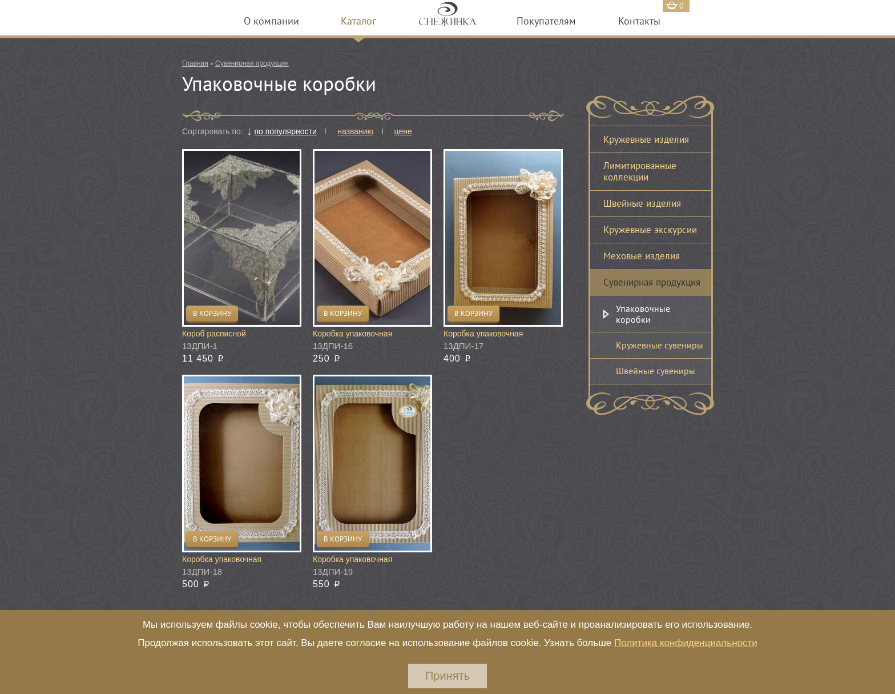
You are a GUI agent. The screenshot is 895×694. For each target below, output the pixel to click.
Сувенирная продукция (252, 63)
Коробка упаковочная (352, 333)
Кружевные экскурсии (650, 229)
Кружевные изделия (646, 139)
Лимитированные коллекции (639, 171)
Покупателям (546, 20)
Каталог (358, 20)
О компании (271, 20)
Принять (447, 675)
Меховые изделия (641, 256)
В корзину (212, 313)
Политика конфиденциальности (685, 642)
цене (403, 131)
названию (355, 131)
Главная (195, 63)
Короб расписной (214, 333)
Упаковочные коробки (643, 314)
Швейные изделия (642, 203)
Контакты (639, 20)
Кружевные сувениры (659, 345)
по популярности (286, 131)
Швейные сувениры (655, 370)
